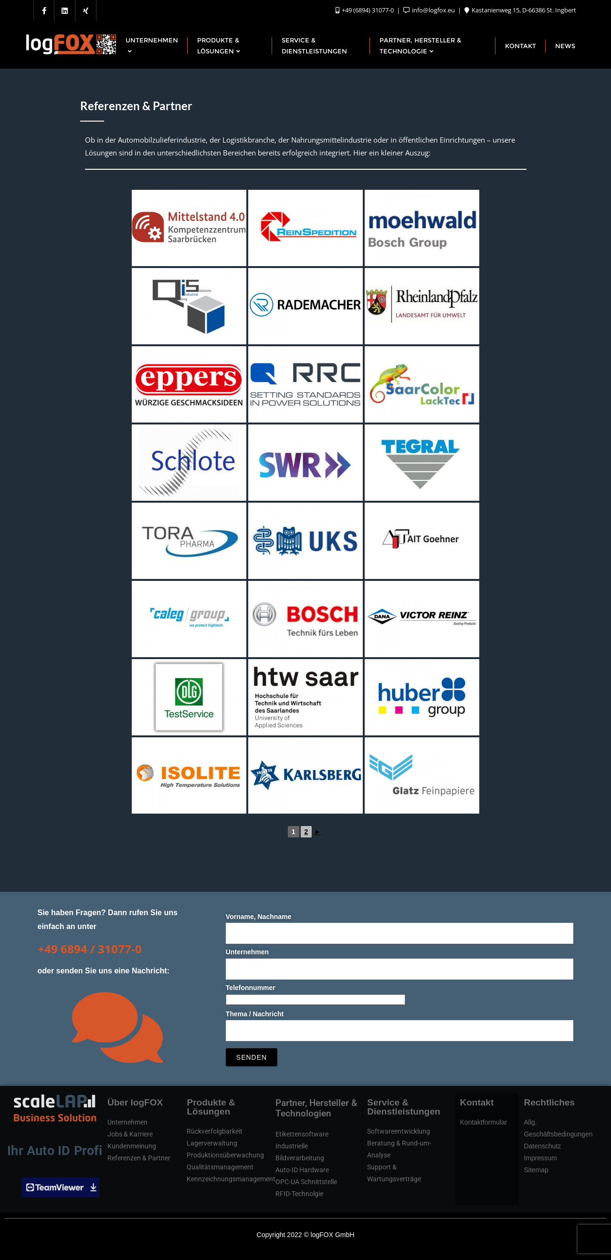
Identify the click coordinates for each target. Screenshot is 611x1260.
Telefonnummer (315, 993)
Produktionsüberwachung (225, 1155)
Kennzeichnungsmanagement (231, 1179)
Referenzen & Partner (138, 1158)
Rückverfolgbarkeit (214, 1131)
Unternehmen (400, 960)
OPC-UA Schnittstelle (306, 1182)
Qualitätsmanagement (220, 1167)
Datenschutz (542, 1146)
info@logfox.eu (429, 10)
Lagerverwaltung (212, 1143)
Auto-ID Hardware (302, 1170)
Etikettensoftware (301, 1134)
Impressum (540, 1158)
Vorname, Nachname (400, 925)
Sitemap (536, 1170)
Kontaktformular (483, 1122)
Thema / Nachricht (400, 1022)
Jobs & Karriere (130, 1134)
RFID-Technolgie (299, 1194)
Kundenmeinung (131, 1146)
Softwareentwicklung (398, 1131)
